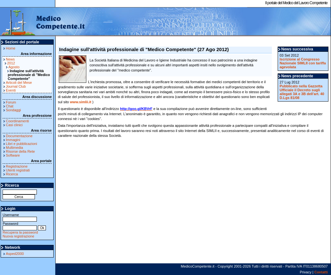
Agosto (13, 67)
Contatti (321, 272)
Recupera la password (20, 232)
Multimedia (14, 147)
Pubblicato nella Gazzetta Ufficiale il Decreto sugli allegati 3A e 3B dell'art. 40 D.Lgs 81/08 (302, 92)
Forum (11, 102)
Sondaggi (13, 110)
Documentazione (19, 136)
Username (20, 217)
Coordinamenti (17, 121)
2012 (11, 63)
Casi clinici (14, 125)
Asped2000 (15, 254)
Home (10, 48)
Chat (9, 106)
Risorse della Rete (20, 151)
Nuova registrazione (18, 236)
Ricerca (12, 174)
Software (13, 155)
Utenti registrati (18, 170)
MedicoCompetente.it (43, 22)
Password (20, 226)
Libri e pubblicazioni (21, 144)
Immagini (13, 140)
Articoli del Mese (19, 82)
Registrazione (16, 166)
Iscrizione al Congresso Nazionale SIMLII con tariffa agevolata (303, 63)
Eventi (11, 90)
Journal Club (16, 86)
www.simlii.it (80, 102)
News (10, 59)
